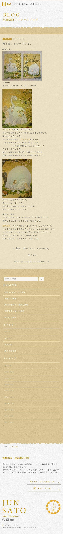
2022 (6, 391)
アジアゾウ (7, 130)
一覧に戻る (31, 255)
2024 (6, 378)
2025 (6, 372)
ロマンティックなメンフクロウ (29, 261)
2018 (6, 416)
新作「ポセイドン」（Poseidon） (33, 248)
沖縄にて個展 (10, 298)
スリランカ (25, 139)
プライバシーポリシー (12, 525)
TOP (5, 447)
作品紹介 (8, 345)
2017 (6, 422)
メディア (8, 338)
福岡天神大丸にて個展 (14, 311)
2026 (6, 365)
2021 (6, 397)
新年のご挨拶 (10, 317)
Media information (42, 481)
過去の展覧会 (10, 351)
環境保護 (6, 226)
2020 (6, 403)
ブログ (7, 39)
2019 (6, 410)
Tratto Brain (34, 527)
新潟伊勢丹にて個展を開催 (16, 305)
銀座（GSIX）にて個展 (14, 292)
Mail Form (42, 488)
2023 (6, 384)
